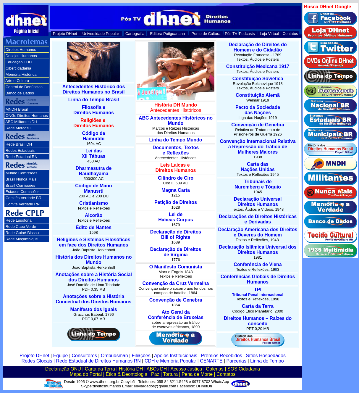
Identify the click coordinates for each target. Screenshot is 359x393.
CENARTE (211, 360)
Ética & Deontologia (126, 374)
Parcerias (236, 360)
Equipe (60, 355)
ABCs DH (157, 368)
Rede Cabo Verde (21, 226)
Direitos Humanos (21, 49)
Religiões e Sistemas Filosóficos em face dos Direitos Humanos (93, 242)
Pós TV (231, 33)
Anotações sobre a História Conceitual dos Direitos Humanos (93, 299)
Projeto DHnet (65, 33)
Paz (155, 374)
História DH (131, 368)
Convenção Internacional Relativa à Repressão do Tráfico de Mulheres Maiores (257, 146)
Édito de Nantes (93, 227)
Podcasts (247, 33)
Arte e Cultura (17, 80)
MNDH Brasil (17, 109)
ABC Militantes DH (21, 122)
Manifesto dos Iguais (93, 309)
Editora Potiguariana (167, 33)
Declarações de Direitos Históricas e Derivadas (258, 219)
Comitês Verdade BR (23, 198)
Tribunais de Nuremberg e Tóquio (258, 184)
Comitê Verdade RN (23, 204)
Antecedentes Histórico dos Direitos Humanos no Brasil (93, 89)
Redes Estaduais (20, 150)
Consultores (84, 355)
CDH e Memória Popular (170, 360)
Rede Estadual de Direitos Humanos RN (98, 360)
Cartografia (134, 33)
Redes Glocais (36, 360)
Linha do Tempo (267, 360)
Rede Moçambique (22, 239)
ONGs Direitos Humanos (27, 115)
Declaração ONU (63, 368)
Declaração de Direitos (175, 231)
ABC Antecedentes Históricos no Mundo (176, 120)
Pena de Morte (197, 374)
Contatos (290, 33)
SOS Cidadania (243, 368)
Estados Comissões (23, 191)
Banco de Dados (20, 93)
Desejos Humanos (21, 56)
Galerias (215, 368)
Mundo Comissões (22, 173)
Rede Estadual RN (22, 156)
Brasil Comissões (20, 185)
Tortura (170, 374)
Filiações (141, 355)
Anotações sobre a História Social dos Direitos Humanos (93, 277)
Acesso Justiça (186, 368)
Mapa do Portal (86, 374)
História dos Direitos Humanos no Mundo (94, 260)
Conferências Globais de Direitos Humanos (258, 279)
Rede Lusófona (19, 220)
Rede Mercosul (18, 128)
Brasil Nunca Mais (21, 179)
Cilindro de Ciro (175, 178)
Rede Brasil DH (19, 144)
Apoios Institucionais (175, 355)
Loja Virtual (269, 33)
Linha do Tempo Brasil (93, 99)
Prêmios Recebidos (221, 355)
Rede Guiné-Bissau (22, 233)
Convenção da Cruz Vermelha (176, 283)
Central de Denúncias (24, 87)
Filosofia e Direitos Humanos (93, 110)
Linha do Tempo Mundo (175, 139)
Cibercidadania (18, 68)
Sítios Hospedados (266, 355)
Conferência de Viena (258, 264)
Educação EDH (19, 62)
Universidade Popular (100, 33)
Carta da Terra (258, 306)
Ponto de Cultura (206, 33)
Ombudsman (114, 355)
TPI (257, 292)
